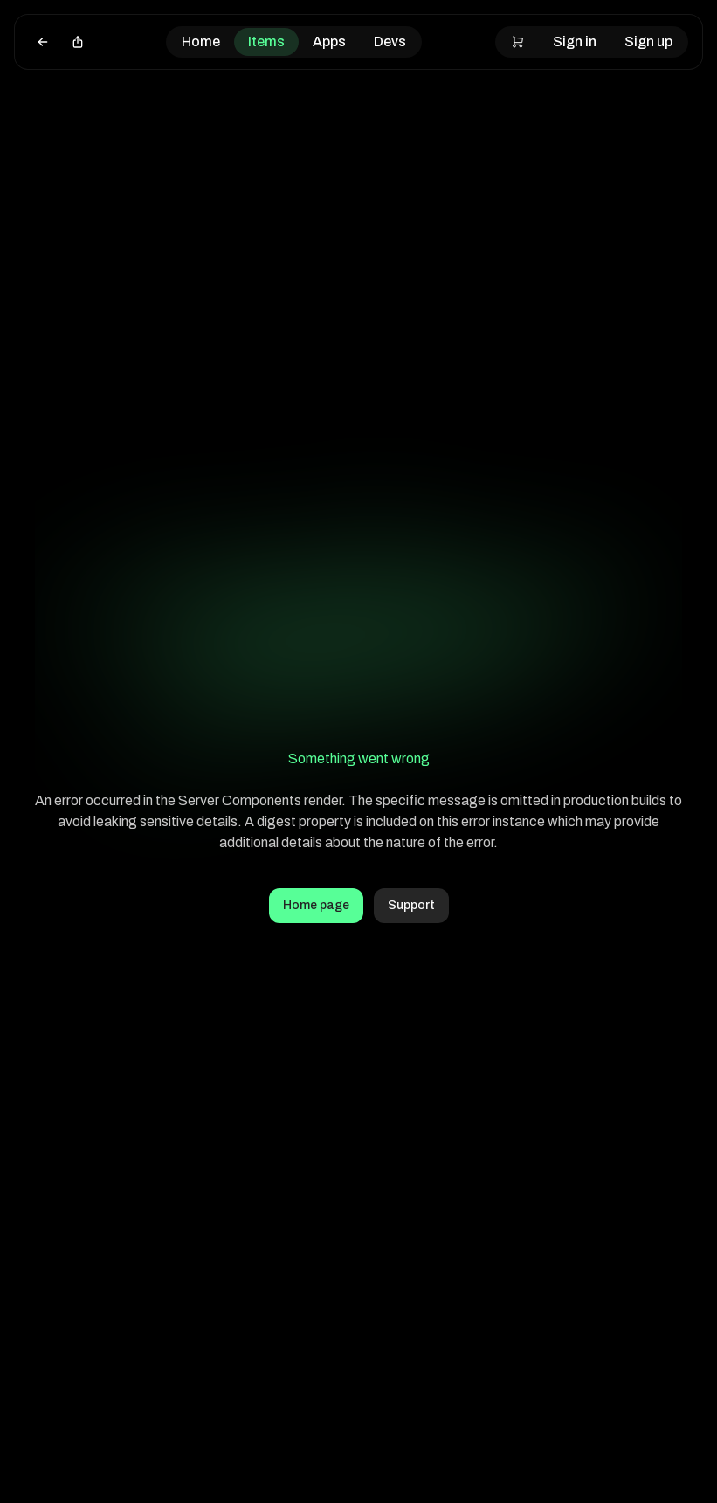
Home (201, 41)
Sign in (574, 41)
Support (411, 905)
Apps (329, 41)
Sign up (648, 41)
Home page (316, 905)
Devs (390, 41)
